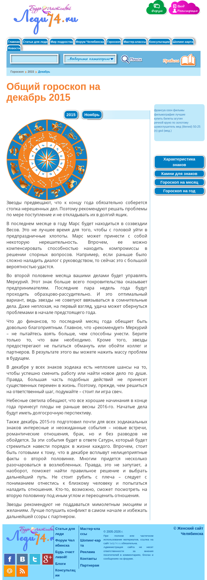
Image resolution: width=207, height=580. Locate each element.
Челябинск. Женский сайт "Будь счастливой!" (45, 21)
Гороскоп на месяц (179, 182)
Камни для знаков (179, 173)
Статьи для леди (35, 41)
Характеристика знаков (179, 162)
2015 (31, 71)
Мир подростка (61, 41)
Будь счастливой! (64, 554)
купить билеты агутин (168, 118)
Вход (180, 6)
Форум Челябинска (90, 41)
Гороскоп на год (179, 190)
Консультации (159, 41)
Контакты (88, 559)
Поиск (131, 59)
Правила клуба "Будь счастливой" (180, 60)
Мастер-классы (134, 41)
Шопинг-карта (183, 41)
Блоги (60, 564)
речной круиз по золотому (171, 122)
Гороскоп (114, 41)
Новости (14, 48)
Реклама (87, 552)
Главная (14, 41)
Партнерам (89, 565)
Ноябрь (91, 114)
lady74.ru (115, 543)
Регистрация (187, 11)
